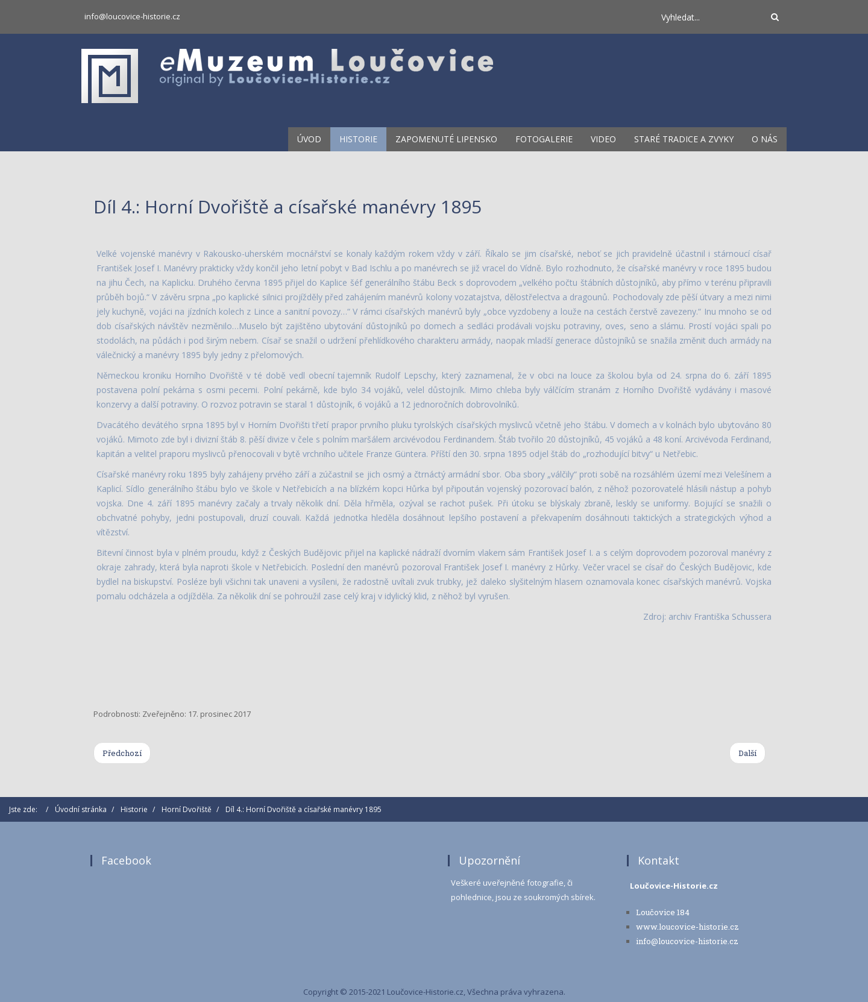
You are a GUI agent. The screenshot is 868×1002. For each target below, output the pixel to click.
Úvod (309, 139)
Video (603, 139)
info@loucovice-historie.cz (132, 16)
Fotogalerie (544, 139)
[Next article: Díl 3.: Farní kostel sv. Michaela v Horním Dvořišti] (747, 753)
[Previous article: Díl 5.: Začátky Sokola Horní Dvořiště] (122, 753)
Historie (358, 139)
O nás (765, 139)
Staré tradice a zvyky (684, 139)
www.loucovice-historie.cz (687, 926)
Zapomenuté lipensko (446, 139)
